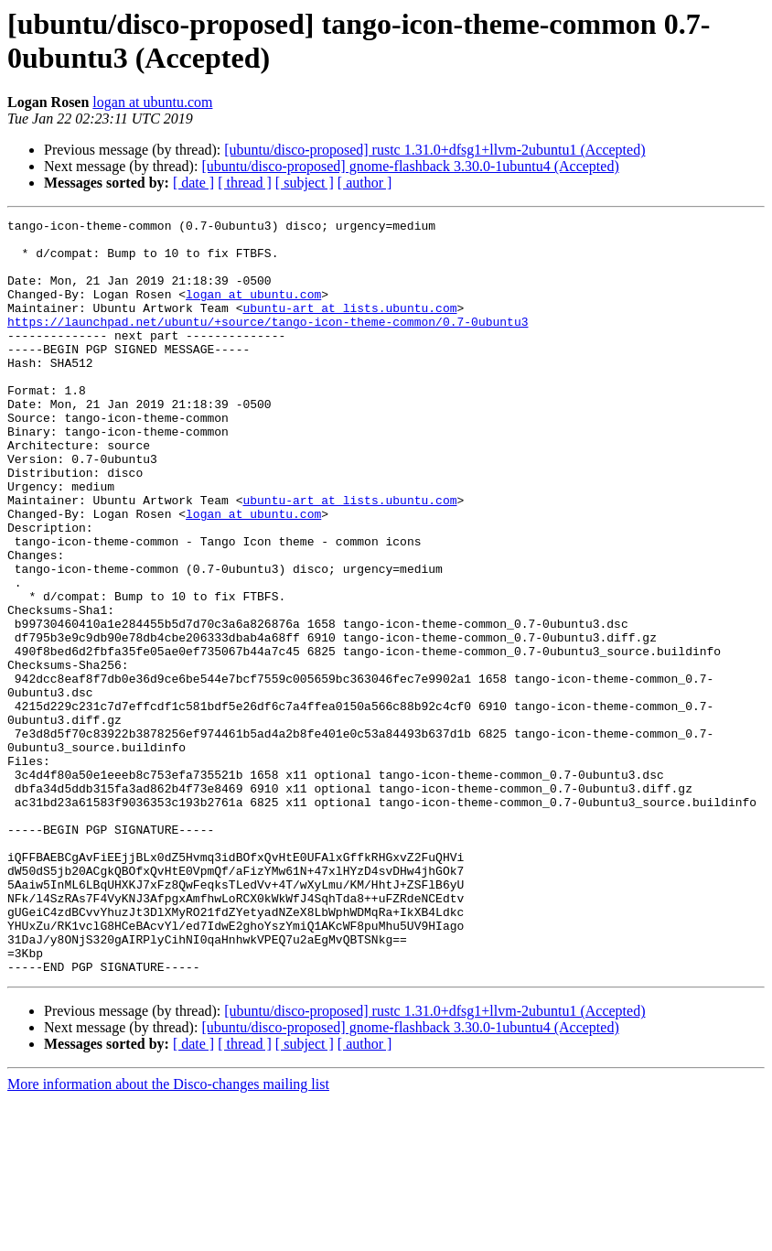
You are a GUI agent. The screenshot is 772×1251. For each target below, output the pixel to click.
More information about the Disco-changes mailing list (168, 1235)
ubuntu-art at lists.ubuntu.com (349, 326)
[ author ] (365, 182)
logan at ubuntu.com (152, 102)
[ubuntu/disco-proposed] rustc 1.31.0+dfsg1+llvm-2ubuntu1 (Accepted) (434, 149)
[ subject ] (304, 182)
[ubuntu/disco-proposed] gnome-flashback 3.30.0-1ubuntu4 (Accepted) (409, 166)
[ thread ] (245, 182)
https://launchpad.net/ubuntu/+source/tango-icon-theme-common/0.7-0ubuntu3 (267, 343)
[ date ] (193, 182)
